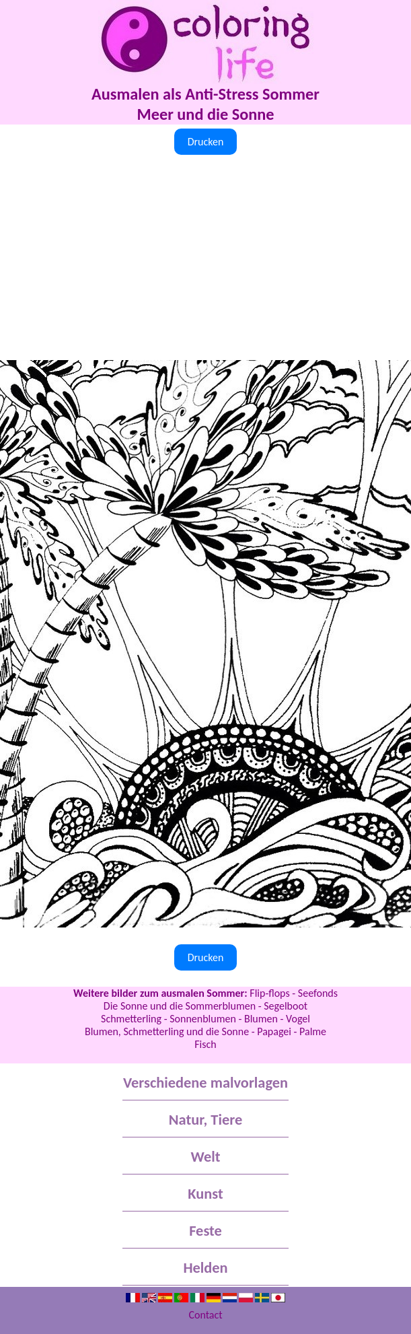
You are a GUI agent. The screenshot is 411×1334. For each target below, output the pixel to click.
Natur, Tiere (205, 1120)
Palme (312, 1031)
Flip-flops (269, 993)
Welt (205, 1157)
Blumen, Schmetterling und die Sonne (167, 1031)
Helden (205, 1268)
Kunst (205, 1194)
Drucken (206, 141)
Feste (205, 1231)
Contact (205, 1314)
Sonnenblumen (203, 1018)
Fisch (205, 1044)
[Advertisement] (205, 259)
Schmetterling (131, 1018)
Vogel (298, 1018)
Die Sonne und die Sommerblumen (180, 1005)
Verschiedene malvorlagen (205, 1083)
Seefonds (318, 993)
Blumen (261, 1018)
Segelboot (285, 1005)
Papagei (274, 1031)
